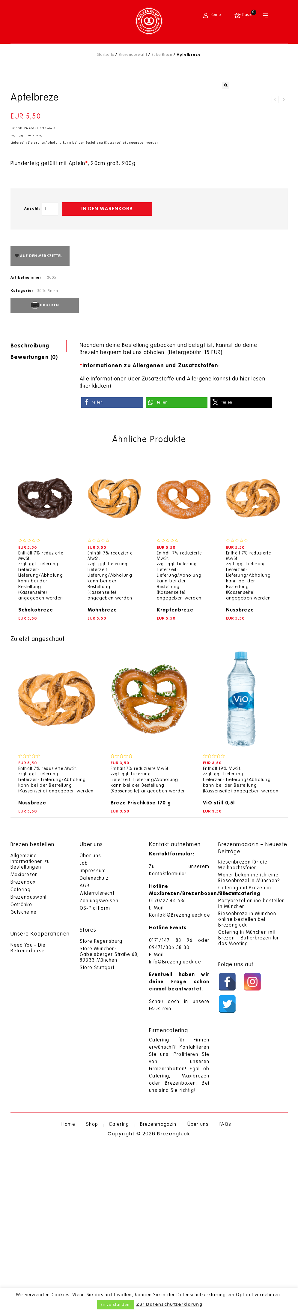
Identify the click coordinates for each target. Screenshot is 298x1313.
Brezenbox (23, 1049)
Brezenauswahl (133, 55)
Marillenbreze (283, 266)
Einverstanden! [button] (116, 1305)
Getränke (21, 1071)
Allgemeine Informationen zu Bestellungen (30, 1028)
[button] (112, 569)
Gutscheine (23, 1079)
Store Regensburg (101, 1108)
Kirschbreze (275, 266)
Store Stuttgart (97, 1134)
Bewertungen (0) (34, 524)
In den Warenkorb (107, 375)
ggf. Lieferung (31, 302)
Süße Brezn (162, 55)
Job (84, 1030)
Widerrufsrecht (97, 1060)
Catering (20, 1056)
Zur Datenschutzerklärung (169, 1304)
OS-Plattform (95, 1075)
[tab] (38, 512)
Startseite (105, 55)
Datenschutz (94, 1045)
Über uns (90, 1022)
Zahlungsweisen (99, 1067)
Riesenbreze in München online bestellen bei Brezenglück (247, 1086)
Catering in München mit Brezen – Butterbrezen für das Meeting (248, 1105)
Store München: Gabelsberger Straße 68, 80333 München (109, 1121)
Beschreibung (29, 512)
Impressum (93, 1037)
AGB (85, 1052)
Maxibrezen (24, 1041)
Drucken (44, 472)
